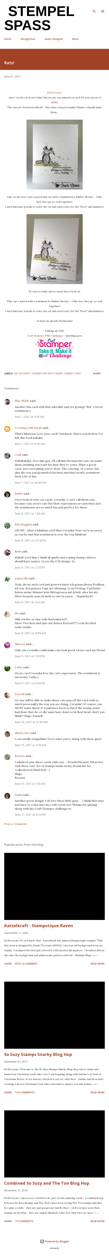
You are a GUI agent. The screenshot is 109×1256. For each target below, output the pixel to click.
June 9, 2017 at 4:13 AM (30, 602)
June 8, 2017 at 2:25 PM (30, 567)
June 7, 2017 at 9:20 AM (30, 443)
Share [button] (97, 373)
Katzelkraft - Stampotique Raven (38, 925)
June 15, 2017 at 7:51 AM (30, 783)
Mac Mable (22, 400)
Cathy (18, 667)
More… (76, 39)
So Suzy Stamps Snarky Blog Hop (38, 1054)
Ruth (18, 551)
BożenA (20, 756)
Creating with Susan (28, 427)
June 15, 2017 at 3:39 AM (30, 745)
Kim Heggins (23, 524)
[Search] (94, 6)
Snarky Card (72, 373)
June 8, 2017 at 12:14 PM (30, 540)
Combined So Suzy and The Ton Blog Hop (46, 1183)
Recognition (28, 39)
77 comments (24, 1221)
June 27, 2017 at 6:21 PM (30, 814)
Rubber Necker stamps (47, 373)
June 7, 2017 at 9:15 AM (29, 416)
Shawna (20, 644)
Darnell (20, 694)
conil (18, 454)
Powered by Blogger (54, 1241)
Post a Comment (15, 824)
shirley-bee (22, 733)
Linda (18, 794)
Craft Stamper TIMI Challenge (45, 335)
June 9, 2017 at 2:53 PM (30, 656)
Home (7, 39)
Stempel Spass (39, 18)
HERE (54, 102)
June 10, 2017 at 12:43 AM (31, 722)
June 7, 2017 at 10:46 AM (30, 482)
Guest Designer (53, 39)
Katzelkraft (22, 373)
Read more (98, 963)
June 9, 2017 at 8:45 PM (30, 683)
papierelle (21, 578)
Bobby (19, 493)
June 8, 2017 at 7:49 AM (30, 513)
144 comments (25, 1092)
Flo (17, 613)
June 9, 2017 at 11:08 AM (30, 633)
